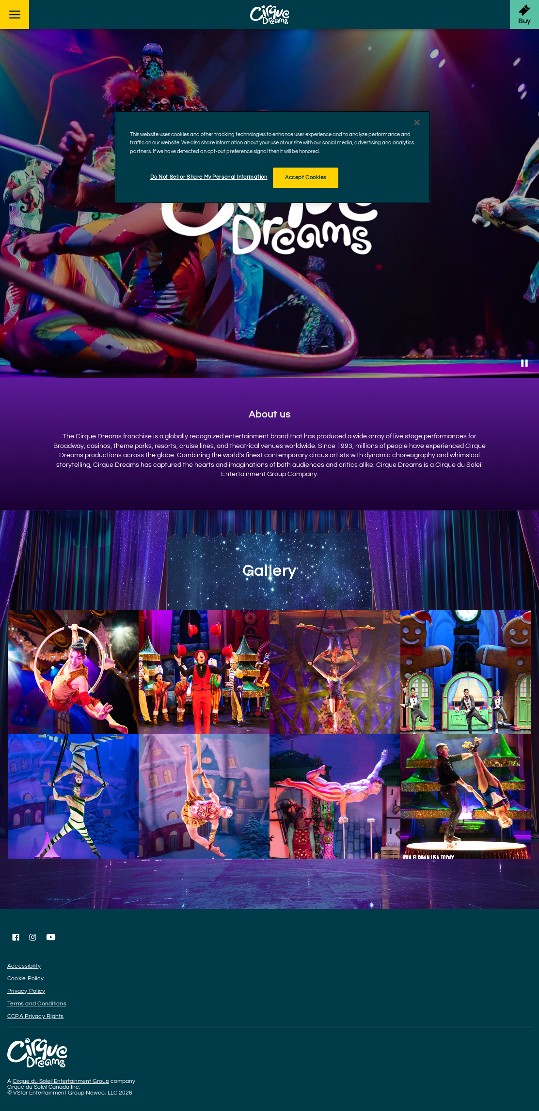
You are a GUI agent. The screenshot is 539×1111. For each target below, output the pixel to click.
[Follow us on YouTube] (51, 937)
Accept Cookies (305, 177)
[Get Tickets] (524, 14)
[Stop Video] (524, 363)
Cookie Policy (25, 978)
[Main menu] (14, 14)
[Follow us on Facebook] (15, 937)
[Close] (417, 122)
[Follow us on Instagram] (32, 937)
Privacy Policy (26, 991)
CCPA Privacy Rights (35, 1016)
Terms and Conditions (36, 1004)
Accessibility (24, 966)
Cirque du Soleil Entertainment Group (61, 1081)
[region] (272, 156)
